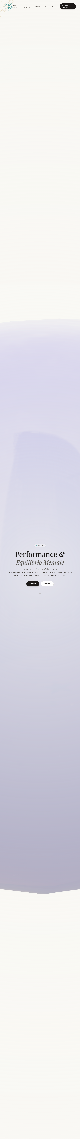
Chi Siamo (15, 6)
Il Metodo (27, 6)
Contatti (53, 6)
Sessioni (47, 584)
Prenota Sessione (65, 6)
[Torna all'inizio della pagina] (8, 6)
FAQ (45, 6)
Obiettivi (37, 6)
